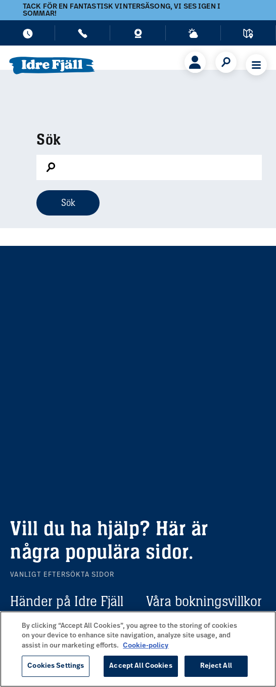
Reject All (216, 666)
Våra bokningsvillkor (204, 601)
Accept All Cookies (140, 666)
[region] (138, 649)
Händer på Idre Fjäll (66, 601)
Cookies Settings (55, 666)
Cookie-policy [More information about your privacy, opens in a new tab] (145, 645)
